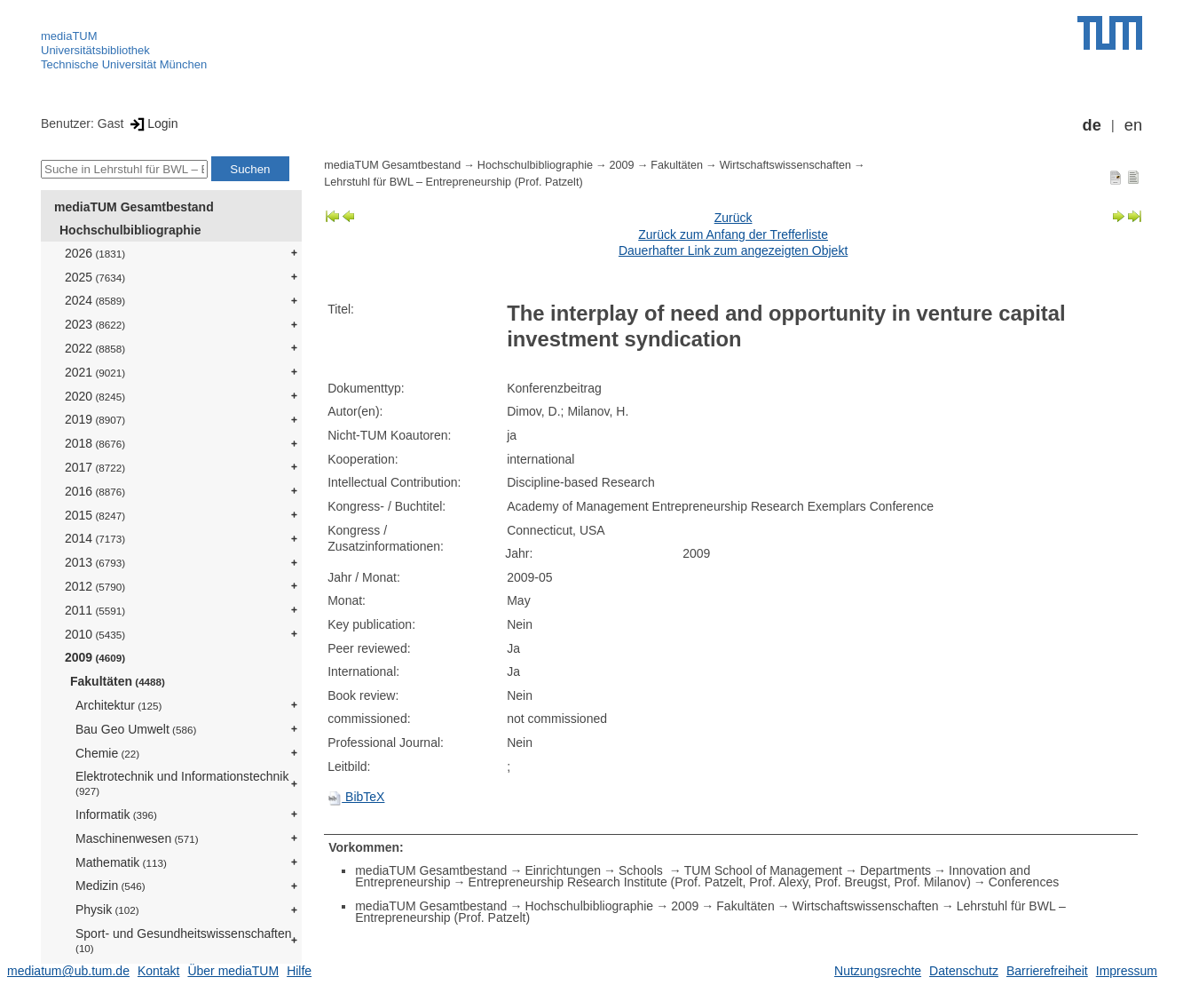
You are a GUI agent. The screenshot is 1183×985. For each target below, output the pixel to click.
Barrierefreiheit (1047, 971)
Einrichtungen (562, 870)
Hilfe (299, 971)
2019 (95, 419)
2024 (95, 300)
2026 (95, 253)
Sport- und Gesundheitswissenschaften (183, 940)
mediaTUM (69, 36)
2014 (95, 538)
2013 (95, 562)
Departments (895, 870)
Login (152, 123)
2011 (95, 610)
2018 (95, 443)
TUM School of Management (763, 870)
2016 (95, 491)
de (1092, 125)
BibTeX (355, 797)
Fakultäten (117, 681)
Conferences (1024, 882)
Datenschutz (963, 971)
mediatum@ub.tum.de (68, 971)
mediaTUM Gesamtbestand (134, 207)
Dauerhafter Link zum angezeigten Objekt (733, 250)
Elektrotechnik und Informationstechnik (181, 783)
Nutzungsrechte (877, 971)
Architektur (118, 705)
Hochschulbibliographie (130, 230)
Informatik (116, 814)
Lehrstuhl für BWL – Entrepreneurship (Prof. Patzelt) (453, 182)
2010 (95, 634)
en (1133, 125)
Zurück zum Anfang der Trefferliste (733, 234)
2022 (95, 348)
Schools (642, 870)
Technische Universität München (124, 64)
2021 (95, 372)
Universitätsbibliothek (95, 50)
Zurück (733, 218)
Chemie (107, 753)
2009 (95, 657)
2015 (95, 515)
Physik (107, 909)
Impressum (1126, 971)
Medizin (110, 885)
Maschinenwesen (137, 838)
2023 (95, 324)
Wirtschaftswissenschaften (785, 165)
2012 (95, 586)
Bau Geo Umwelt (135, 729)
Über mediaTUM (233, 971)
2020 (95, 396)
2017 (95, 467)
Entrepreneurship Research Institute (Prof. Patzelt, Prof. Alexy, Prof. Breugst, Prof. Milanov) (720, 882)
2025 (95, 277)
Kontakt (158, 971)
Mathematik (121, 862)
